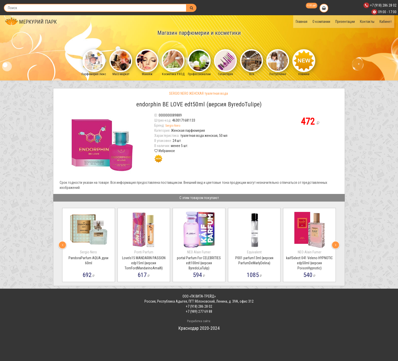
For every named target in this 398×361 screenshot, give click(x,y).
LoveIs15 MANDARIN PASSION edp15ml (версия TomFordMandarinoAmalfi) (143, 263)
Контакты (367, 22)
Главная (301, 22)
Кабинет (385, 22)
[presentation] (62, 245)
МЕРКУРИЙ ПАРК (31, 22)
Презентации (345, 22)
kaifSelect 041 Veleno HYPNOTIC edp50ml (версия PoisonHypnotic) (309, 263)
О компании (321, 22)
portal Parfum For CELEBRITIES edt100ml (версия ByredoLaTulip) (199, 263)
